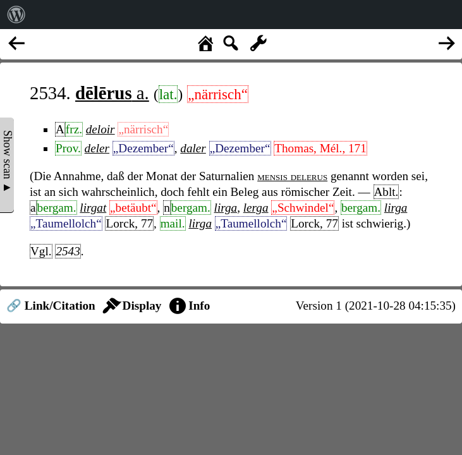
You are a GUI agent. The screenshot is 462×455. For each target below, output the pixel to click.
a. (112, 93)
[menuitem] (16, 14)
